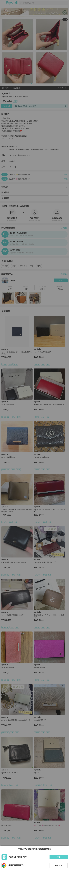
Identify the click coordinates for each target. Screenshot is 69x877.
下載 (58, 857)
